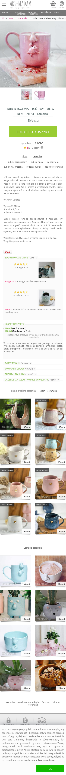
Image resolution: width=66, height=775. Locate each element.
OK (50, 768)
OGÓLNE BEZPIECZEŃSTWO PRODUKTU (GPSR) (32, 380)
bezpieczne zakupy (8, 725)
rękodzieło (53, 162)
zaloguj (61, 7)
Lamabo (38, 143)
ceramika (37, 156)
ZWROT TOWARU (18, 363)
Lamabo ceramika (33, 547)
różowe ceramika (54, 166)
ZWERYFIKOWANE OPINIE (21, 258)
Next (60, 52)
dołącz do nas (41, 724)
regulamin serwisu (25, 725)
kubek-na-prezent (13, 166)
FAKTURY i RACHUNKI (20, 374)
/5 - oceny (31, 147)
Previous (5, 52)
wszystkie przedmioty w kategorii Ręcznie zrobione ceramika (33, 703)
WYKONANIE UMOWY (20, 369)
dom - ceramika (48, 391)
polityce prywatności (44, 760)
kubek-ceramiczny (17, 162)
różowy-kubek (33, 166)
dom (25, 156)
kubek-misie (36, 162)
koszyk (53, 7)
